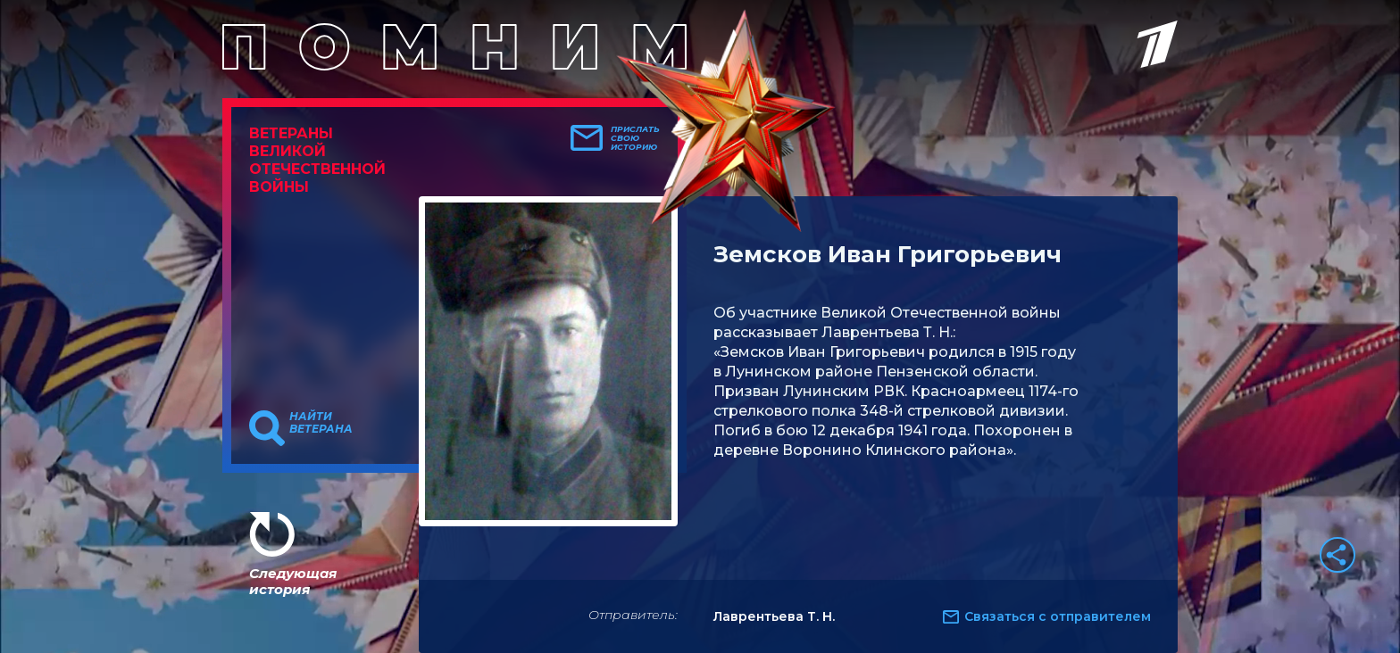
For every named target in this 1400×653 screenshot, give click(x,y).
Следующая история (293, 581)
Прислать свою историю (635, 138)
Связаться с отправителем (1057, 616)
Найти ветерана (321, 422)
